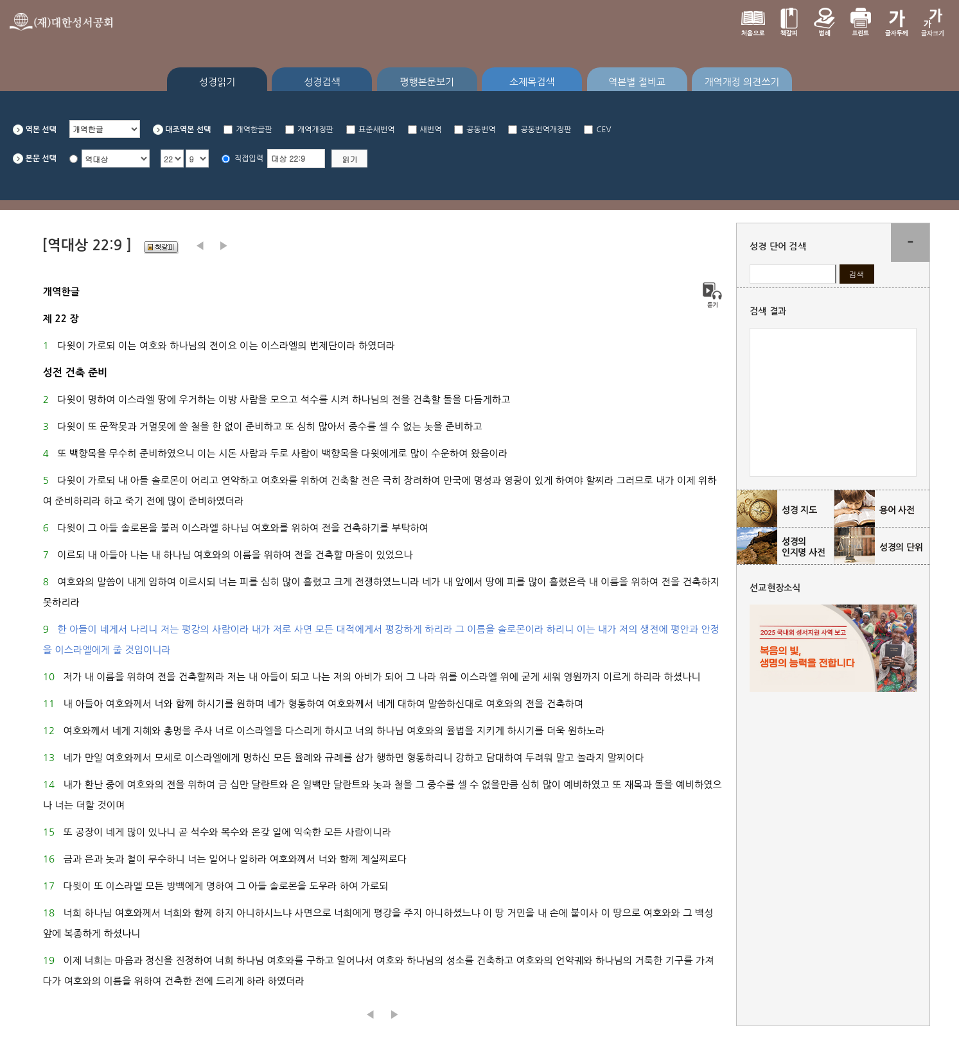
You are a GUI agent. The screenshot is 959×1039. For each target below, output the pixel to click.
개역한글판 (254, 129)
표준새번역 (376, 129)
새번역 (431, 129)
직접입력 (248, 158)
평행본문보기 (427, 82)
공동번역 (480, 129)
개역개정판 (315, 129)
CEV (603, 129)
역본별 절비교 (636, 82)
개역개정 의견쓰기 (741, 82)
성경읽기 (217, 82)
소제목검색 (532, 82)
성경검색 (322, 82)
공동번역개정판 (545, 129)
